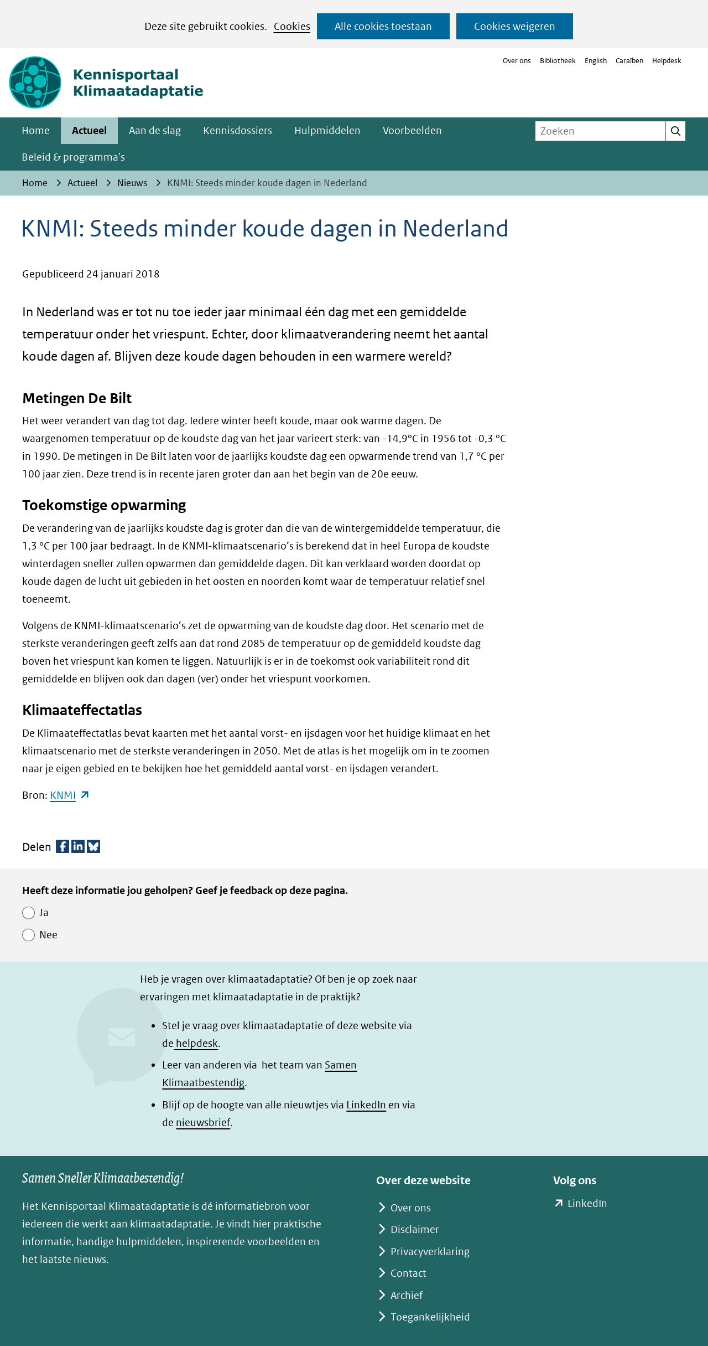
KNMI (70, 795)
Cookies (292, 26)
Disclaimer (415, 1229)
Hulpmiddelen (327, 130)
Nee (48, 934)
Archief (407, 1295)
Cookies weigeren (514, 26)
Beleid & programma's (73, 157)
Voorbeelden (412, 130)
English (596, 60)
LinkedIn (366, 1104)
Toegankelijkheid (430, 1317)
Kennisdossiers (237, 130)
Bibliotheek (558, 60)
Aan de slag (155, 130)
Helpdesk (666, 60)
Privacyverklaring (430, 1251)
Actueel (89, 130)
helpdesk (196, 1043)
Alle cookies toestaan (383, 26)
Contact (408, 1273)
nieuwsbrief (203, 1122)
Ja (44, 912)
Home (36, 130)
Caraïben (629, 60)
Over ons (517, 60)
